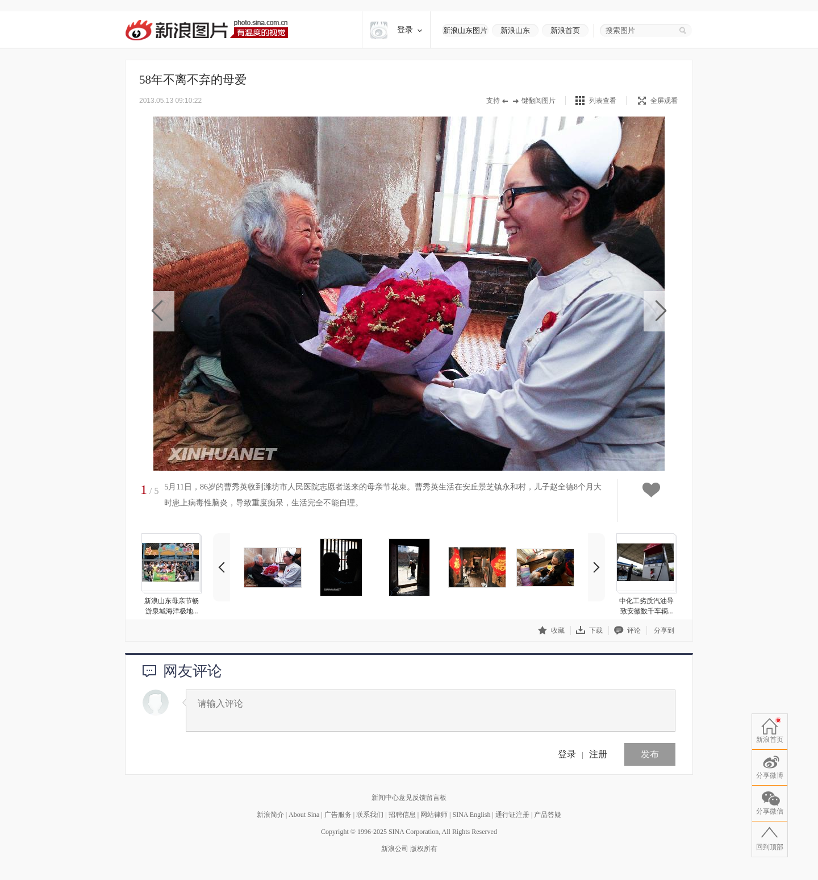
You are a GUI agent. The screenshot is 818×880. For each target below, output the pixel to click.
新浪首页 (565, 30)
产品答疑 (547, 815)
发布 (650, 754)
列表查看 (602, 101)
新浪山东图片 (465, 30)
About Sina (304, 815)
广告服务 (338, 815)
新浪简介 (270, 815)
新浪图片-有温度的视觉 (206, 29)
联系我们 (369, 815)
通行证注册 (512, 815)
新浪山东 (515, 30)
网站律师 (434, 815)
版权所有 (423, 849)
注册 (598, 754)
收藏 (551, 630)
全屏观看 (658, 101)
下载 (589, 630)
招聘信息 (402, 815)
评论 (627, 630)
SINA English (471, 815)
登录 (567, 754)
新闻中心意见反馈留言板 (409, 798)
